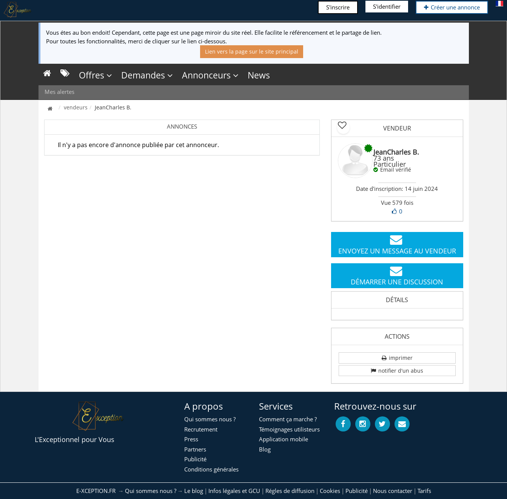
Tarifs (424, 490)
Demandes (147, 75)
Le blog (193, 490)
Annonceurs (210, 75)
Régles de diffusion (289, 490)
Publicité (356, 490)
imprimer (397, 357)
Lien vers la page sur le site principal (251, 51)
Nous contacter (392, 490)
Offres (95, 75)
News (259, 75)
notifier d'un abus (397, 370)
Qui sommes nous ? (150, 490)
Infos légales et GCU (234, 490)
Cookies (330, 490)
